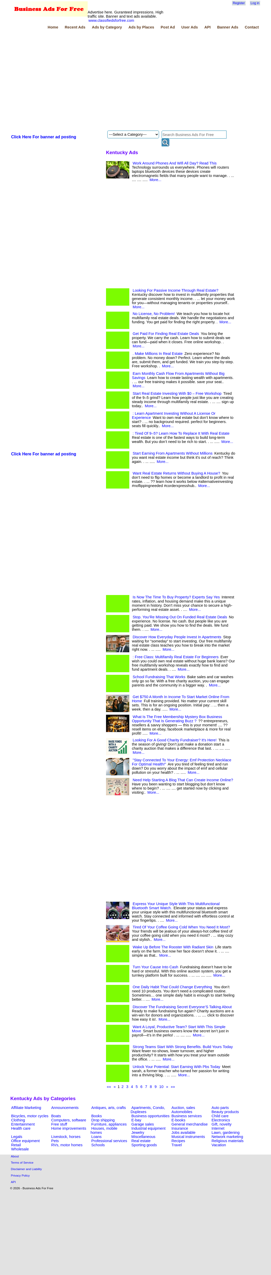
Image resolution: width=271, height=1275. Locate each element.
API (207, 27)
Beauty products (225, 1112)
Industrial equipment (148, 1128)
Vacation (219, 1145)
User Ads (189, 27)
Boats (56, 1116)
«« (109, 1087)
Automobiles (181, 1112)
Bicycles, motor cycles (29, 1116)
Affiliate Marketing (26, 1108)
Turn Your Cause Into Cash (155, 967)
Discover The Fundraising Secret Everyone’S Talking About (182, 1007)
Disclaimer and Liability (26, 1169)
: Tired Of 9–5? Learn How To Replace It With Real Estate (181, 433)
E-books (178, 1120)
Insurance (179, 1128)
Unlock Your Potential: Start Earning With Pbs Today (176, 1067)
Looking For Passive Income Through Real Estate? (175, 290)
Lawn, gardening (225, 1132)
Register (239, 3)
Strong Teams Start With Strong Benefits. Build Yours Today (183, 1047)
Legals (16, 1137)
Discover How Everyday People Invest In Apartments (177, 637)
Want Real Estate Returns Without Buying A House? (176, 473)
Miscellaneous (143, 1137)
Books (96, 1116)
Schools (98, 1145)
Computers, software (68, 1120)
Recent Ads (75, 27)
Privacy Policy (20, 1175)
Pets (55, 1141)
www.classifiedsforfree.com (111, 20)
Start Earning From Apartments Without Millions (173, 453)
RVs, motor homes (66, 1145)
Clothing (18, 1120)
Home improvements (68, 1128)
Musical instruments (188, 1137)
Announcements (65, 1108)
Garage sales (142, 1124)
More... (155, 180)
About (15, 1156)
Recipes (178, 1141)
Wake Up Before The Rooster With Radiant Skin (173, 947)
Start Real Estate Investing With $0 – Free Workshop (177, 393)
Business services (186, 1116)
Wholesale (20, 1149)
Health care (21, 1128)
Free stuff (59, 1124)
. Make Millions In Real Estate (158, 354)
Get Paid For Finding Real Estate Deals (166, 334)
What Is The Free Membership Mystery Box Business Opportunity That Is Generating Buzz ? (177, 719)
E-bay (136, 1120)
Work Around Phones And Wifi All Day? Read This (175, 163)
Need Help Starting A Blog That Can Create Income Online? (183, 780)
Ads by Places (141, 27)
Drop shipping (103, 1120)
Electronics (221, 1120)
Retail (16, 1145)
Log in (255, 3)
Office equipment (25, 1141)
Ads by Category (107, 27)
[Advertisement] (55, 80)
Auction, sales (183, 1108)
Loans (96, 1137)
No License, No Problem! (154, 314)
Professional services (109, 1141)
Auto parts (220, 1108)
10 (161, 1087)
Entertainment (23, 1124)
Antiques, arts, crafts (108, 1108)
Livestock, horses (65, 1137)
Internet (218, 1128)
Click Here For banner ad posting (43, 137)
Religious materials (228, 1141)
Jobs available (183, 1132)
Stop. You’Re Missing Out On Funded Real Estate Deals (180, 617)
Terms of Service (22, 1162)
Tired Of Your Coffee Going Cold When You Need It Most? (181, 927)
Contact (252, 27)
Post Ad (168, 27)
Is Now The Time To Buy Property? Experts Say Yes (176, 597)
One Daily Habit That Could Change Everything (172, 987)
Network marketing (227, 1137)
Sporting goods (144, 1145)
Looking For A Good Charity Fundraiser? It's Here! (175, 740)
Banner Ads (227, 27)
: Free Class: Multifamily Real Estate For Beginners (176, 657)
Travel (176, 1145)
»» (173, 1087)
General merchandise (189, 1124)
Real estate (140, 1141)
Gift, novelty (221, 1124)
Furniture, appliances (109, 1124)
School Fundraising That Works (159, 677)
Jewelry (137, 1132)
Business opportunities (150, 1116)
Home (53, 27)
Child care (220, 1116)
